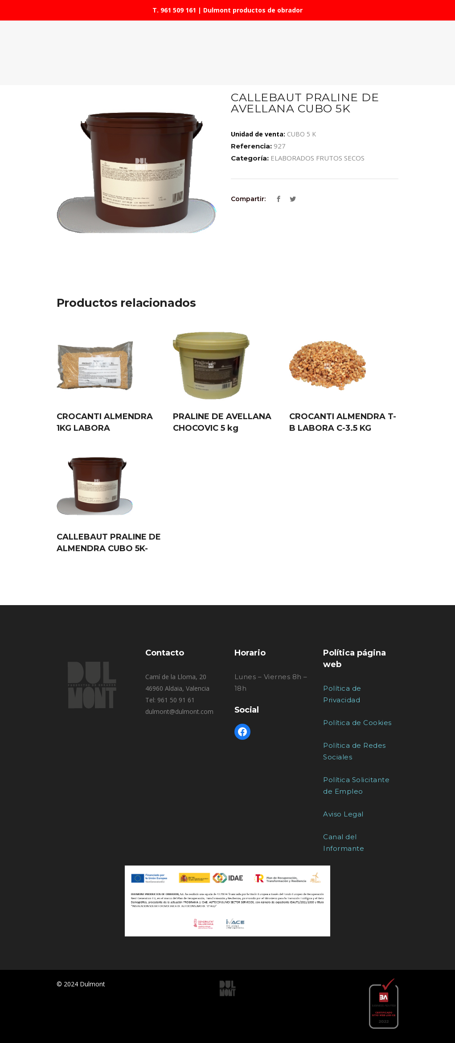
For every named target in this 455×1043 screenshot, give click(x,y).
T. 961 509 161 (174, 10)
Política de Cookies (357, 722)
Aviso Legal (343, 814)
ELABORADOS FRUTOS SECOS (318, 157)
